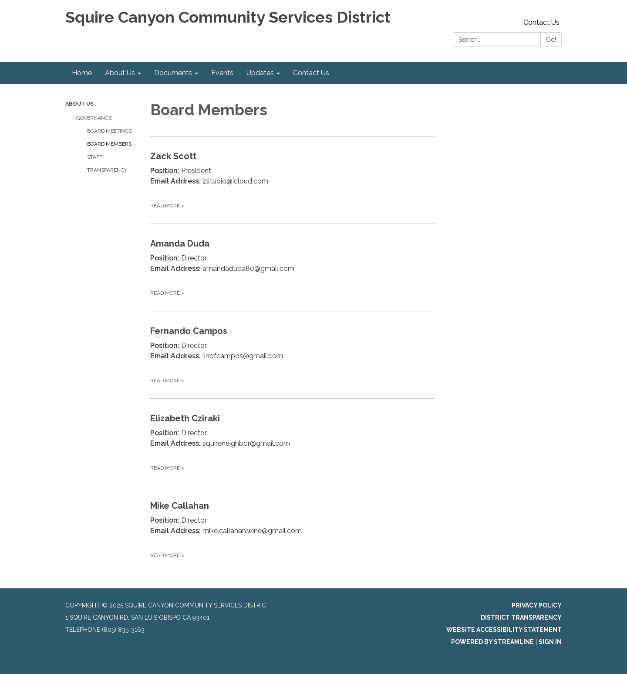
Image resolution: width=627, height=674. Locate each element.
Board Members (109, 144)
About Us (79, 104)
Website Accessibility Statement (504, 629)
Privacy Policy (537, 605)
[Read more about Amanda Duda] (292, 267)
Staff (94, 157)
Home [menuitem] (82, 73)
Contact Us (541, 22)
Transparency (107, 170)
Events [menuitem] (222, 73)
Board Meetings (109, 131)
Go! (551, 39)
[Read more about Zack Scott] (292, 180)
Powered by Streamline (492, 641)
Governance (93, 118)
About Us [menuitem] (120, 73)
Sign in (550, 641)
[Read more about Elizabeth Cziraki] (292, 442)
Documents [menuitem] (173, 73)
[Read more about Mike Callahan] (292, 529)
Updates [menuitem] (260, 73)
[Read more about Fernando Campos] (292, 354)
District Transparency (521, 617)
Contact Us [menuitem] (311, 73)
